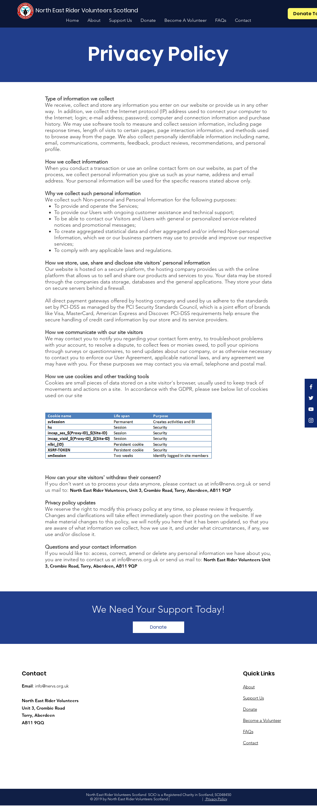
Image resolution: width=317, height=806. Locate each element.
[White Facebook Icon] (311, 387)
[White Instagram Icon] (311, 420)
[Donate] (158, 627)
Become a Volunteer (262, 720)
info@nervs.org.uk (52, 686)
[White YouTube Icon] (311, 409)
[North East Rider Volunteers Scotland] (87, 10)
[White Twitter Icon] (311, 398)
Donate (250, 709)
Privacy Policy (216, 799)
